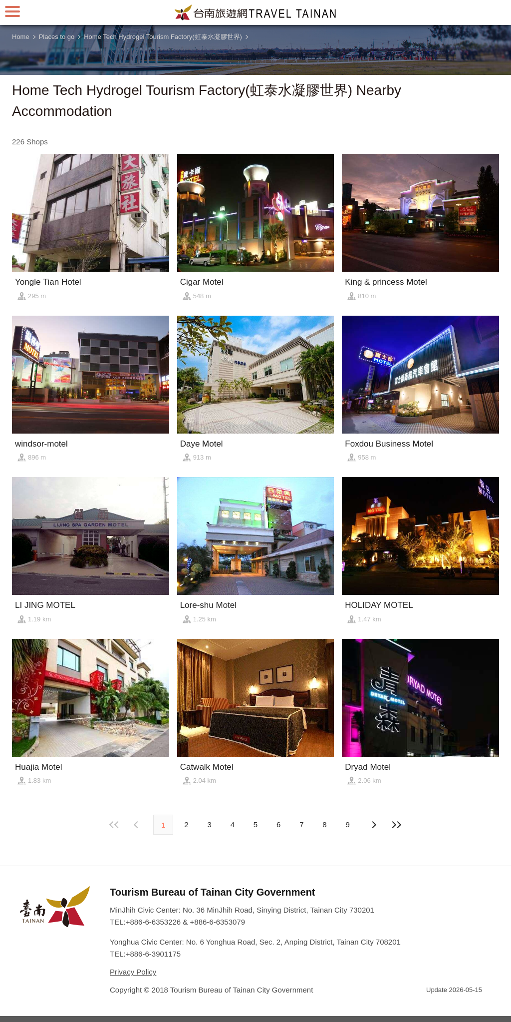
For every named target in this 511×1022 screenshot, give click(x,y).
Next (137, 825)
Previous (374, 825)
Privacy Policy (133, 972)
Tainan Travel (255, 12)
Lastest (397, 825)
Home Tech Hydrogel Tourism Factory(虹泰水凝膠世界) (163, 36)
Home (20, 36)
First (114, 825)
